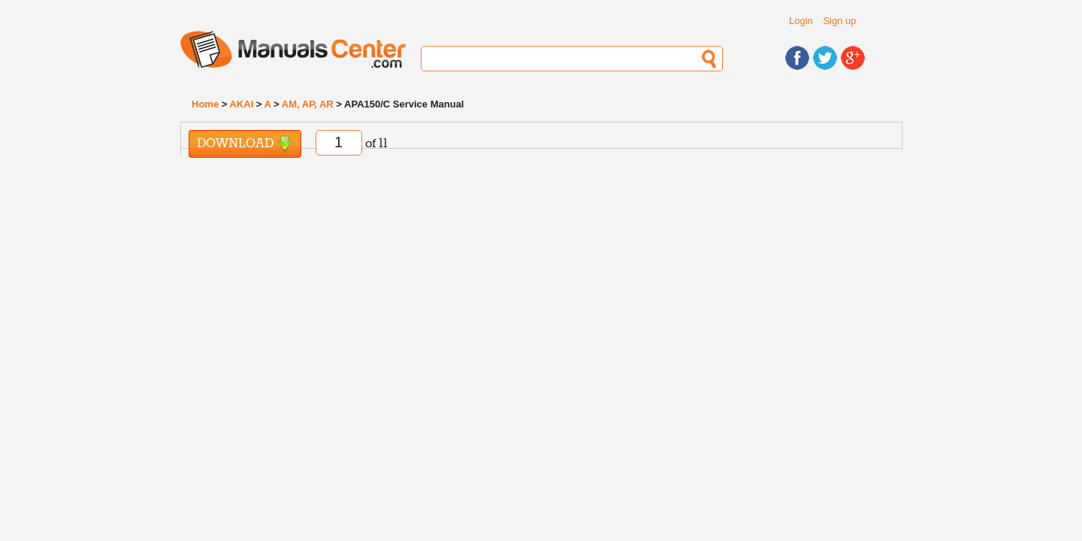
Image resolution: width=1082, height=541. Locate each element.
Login (801, 20)
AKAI (241, 104)
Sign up (839, 20)
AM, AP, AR (308, 104)
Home (205, 104)
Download (245, 144)
